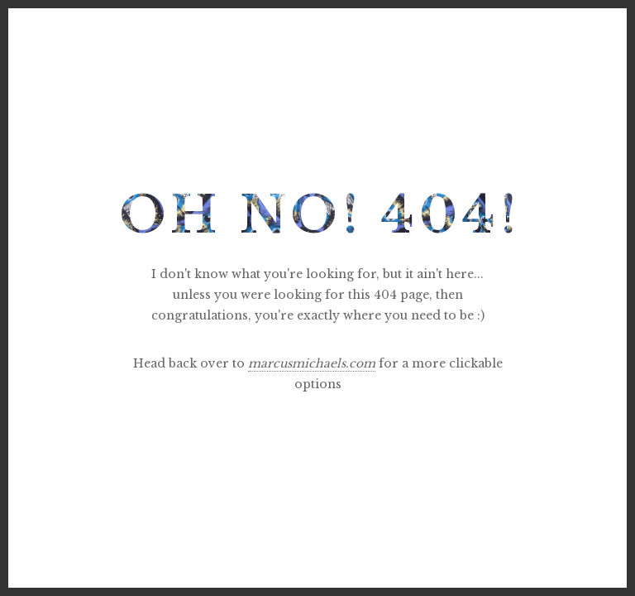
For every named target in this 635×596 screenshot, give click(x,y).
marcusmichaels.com (311, 363)
